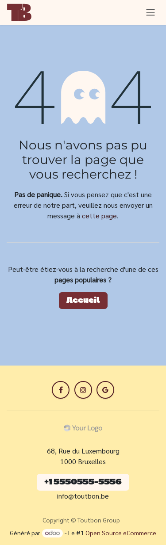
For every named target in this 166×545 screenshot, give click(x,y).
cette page (99, 215)
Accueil (83, 300)
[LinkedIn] (105, 390)
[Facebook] (60, 390)
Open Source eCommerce (120, 533)
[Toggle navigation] (150, 12)
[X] (83, 390)
